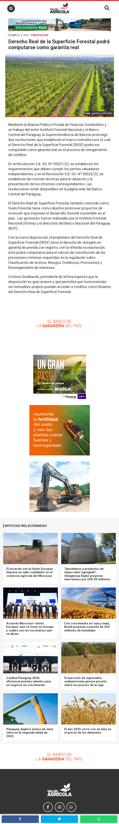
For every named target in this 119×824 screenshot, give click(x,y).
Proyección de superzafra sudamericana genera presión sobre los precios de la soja (85, 681)
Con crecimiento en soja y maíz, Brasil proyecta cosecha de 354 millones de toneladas (87, 627)
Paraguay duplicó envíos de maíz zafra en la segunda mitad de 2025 (29, 732)
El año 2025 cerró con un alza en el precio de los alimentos (87, 730)
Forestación (39, 35)
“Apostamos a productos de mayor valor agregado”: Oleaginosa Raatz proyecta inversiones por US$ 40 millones (87, 574)
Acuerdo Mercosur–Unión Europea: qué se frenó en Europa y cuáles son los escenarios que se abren (29, 629)
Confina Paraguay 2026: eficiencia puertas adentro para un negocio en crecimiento (28, 681)
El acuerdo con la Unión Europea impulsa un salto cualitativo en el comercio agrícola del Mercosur (29, 572)
